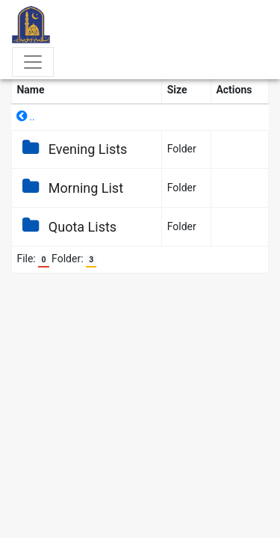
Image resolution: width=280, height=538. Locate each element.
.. (25, 117)
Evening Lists (71, 149)
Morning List (69, 188)
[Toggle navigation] (33, 62)
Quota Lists (66, 227)
